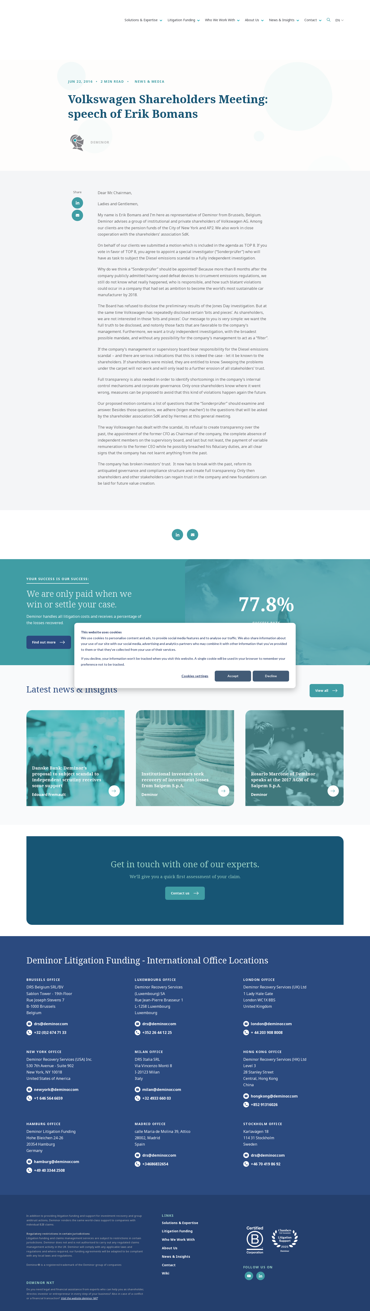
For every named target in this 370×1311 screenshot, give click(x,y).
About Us (252, 20)
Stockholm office (262, 1100)
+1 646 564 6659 (48, 1075)
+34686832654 (155, 1140)
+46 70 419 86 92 (265, 1140)
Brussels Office (43, 956)
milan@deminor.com (161, 1066)
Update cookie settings (296, 1298)
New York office (44, 1028)
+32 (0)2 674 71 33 (50, 1009)
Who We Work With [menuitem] (178, 1216)
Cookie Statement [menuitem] (246, 1298)
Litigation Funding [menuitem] (177, 1208)
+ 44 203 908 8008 (266, 1009)
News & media (149, 58)
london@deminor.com (271, 1001)
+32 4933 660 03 (156, 1075)
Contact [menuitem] (169, 1242)
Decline (271, 676)
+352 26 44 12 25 (157, 1009)
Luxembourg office (155, 956)
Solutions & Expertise (142, 20)
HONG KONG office (262, 1028)
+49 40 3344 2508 (49, 1147)
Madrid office (150, 1100)
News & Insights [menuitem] (176, 1233)
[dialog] (185, 655)
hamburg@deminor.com (56, 1138)
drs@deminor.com (51, 1001)
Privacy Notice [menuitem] (219, 1298)
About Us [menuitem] (169, 1225)
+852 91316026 (264, 1081)
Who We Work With (220, 20)
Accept (233, 676)
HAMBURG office (43, 1100)
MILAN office (149, 1028)
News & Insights (282, 20)
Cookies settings (194, 676)
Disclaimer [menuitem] (271, 1298)
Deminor (100, 119)
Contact (311, 20)
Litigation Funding (182, 20)
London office (259, 956)
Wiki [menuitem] (165, 1250)
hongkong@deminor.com (274, 1073)
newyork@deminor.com (56, 1066)
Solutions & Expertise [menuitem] (180, 1199)
